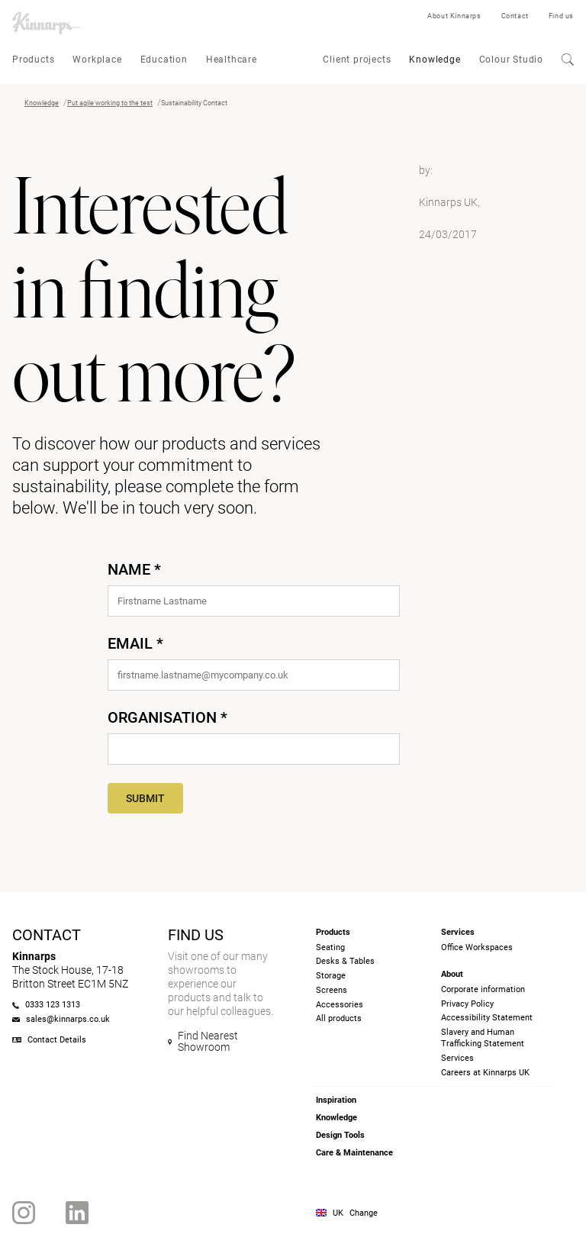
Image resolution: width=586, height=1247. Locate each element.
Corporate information (483, 989)
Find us (561, 16)
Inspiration (336, 1100)
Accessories (339, 1005)
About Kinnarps (454, 16)
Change (363, 1213)
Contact (515, 16)
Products (33, 59)
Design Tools (340, 1135)
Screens (331, 990)
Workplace (96, 59)
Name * (134, 569)
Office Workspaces (477, 947)
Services (457, 1058)
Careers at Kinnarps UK (485, 1073)
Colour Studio (511, 59)
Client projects (357, 59)
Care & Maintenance (354, 1153)
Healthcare (231, 59)
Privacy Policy (467, 1004)
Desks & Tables (345, 961)
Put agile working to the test (110, 103)
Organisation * (167, 717)
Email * (135, 643)
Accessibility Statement (487, 1018)
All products (339, 1018)
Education (164, 59)
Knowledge (434, 59)
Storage (331, 976)
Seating (330, 947)
